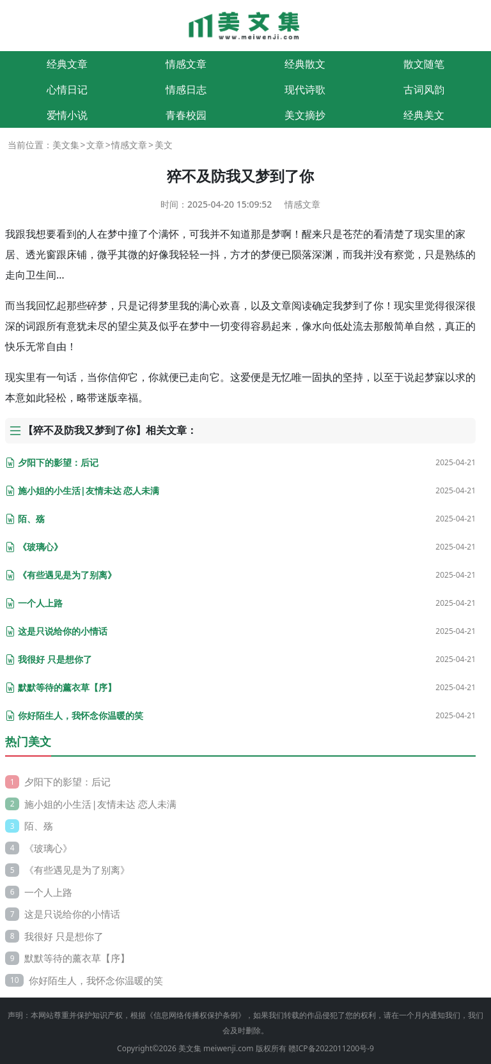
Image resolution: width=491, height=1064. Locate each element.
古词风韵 (423, 89)
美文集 (65, 145)
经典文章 (67, 64)
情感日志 (186, 89)
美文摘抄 (304, 115)
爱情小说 (67, 115)
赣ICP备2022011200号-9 (331, 1048)
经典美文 (423, 115)
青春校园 (186, 115)
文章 (95, 145)
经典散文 (304, 64)
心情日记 (67, 89)
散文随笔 (423, 64)
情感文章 (186, 64)
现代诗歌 (304, 89)
